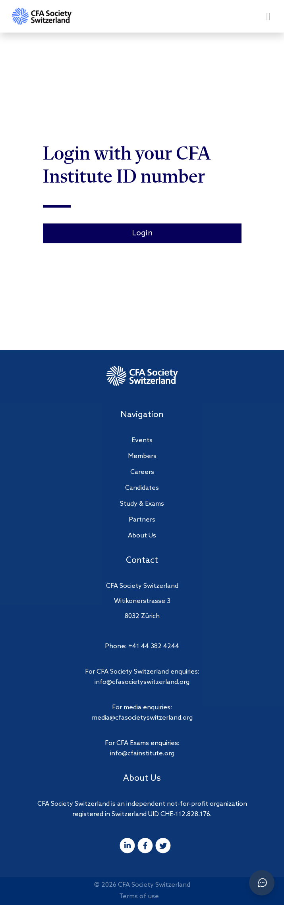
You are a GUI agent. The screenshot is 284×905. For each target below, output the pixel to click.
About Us (142, 535)
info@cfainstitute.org (142, 753)
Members (142, 456)
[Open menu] (268, 16)
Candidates (142, 488)
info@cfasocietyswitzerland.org (142, 682)
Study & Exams (142, 504)
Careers (142, 472)
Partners (142, 520)
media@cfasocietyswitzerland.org (142, 718)
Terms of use (139, 896)
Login (142, 233)
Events (142, 440)
